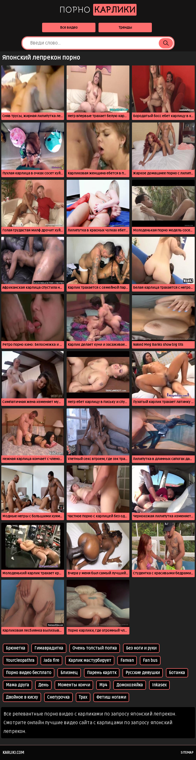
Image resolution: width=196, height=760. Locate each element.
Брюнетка (15, 648)
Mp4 (103, 685)
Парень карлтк (101, 672)
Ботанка (177, 672)
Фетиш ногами (111, 697)
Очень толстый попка (94, 648)
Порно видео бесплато (28, 672)
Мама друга (17, 685)
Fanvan (127, 660)
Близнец (69, 672)
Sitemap (187, 753)
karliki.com (13, 752)
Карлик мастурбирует (89, 660)
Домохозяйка (129, 685)
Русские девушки (143, 672)
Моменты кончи (74, 685)
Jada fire (51, 660)
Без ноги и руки (141, 648)
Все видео (69, 27)
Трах (83, 697)
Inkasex (159, 685)
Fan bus (150, 660)
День (43, 685)
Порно (98, 10)
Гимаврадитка (48, 648)
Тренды (125, 27)
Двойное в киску (22, 697)
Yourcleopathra (20, 660)
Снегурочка (58, 697)
